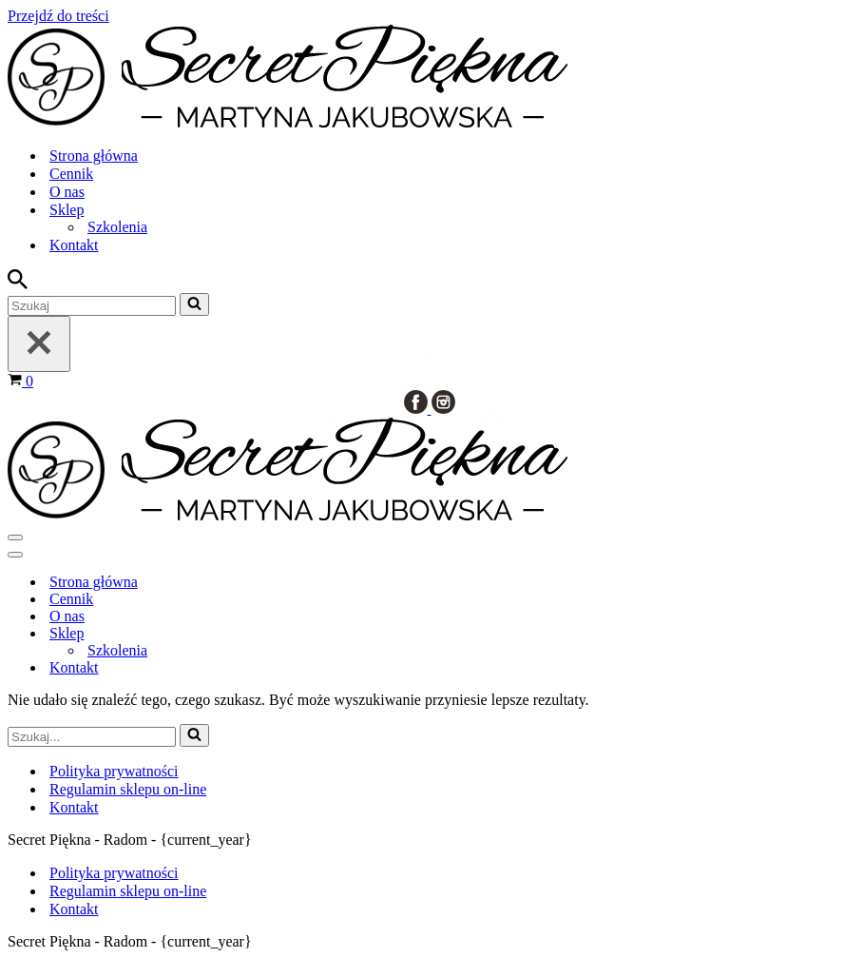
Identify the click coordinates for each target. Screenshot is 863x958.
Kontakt (74, 909)
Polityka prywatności (114, 873)
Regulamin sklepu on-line (127, 891)
